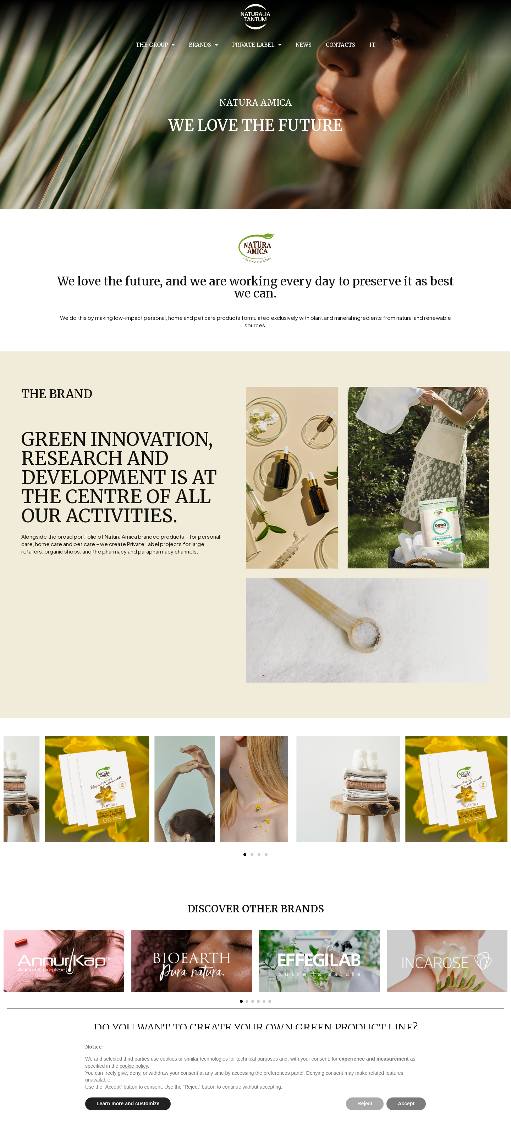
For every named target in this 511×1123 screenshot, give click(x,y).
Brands (203, 45)
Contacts (340, 44)
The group (155, 45)
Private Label (256, 45)
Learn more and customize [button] (128, 1103)
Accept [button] (406, 1103)
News (304, 44)
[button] (241, 1001)
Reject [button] (364, 1103)
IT (372, 44)
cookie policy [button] (134, 1066)
